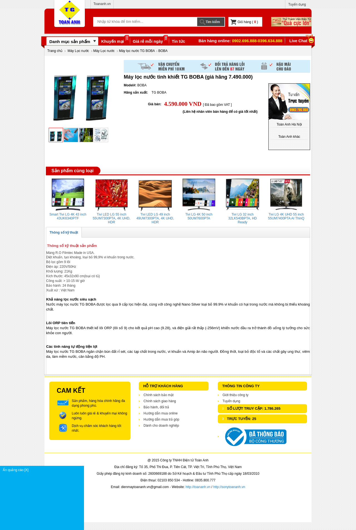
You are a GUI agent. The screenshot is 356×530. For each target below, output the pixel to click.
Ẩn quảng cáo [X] (43, 470)
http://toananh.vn (198, 487)
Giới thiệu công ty (235, 395)
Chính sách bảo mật (159, 395)
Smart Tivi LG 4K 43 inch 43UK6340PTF (68, 216)
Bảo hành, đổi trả (156, 407)
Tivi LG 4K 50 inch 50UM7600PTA (198, 216)
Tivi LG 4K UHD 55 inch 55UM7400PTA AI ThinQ (286, 216)
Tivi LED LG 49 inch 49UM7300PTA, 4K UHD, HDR (155, 218)
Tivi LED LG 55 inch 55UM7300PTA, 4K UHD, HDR (111, 218)
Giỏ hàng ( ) (244, 22)
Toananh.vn (102, 4)
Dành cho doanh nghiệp (161, 426)
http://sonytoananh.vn (229, 487)
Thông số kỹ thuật (64, 232)
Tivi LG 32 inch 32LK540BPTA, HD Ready (242, 218)
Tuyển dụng (297, 4)
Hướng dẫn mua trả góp (161, 419)
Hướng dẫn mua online (161, 413)
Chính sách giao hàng (160, 401)
